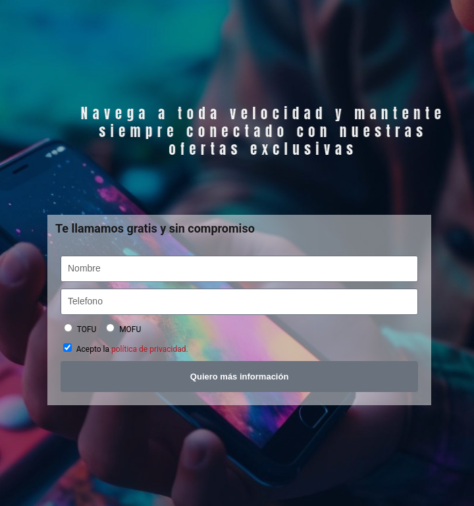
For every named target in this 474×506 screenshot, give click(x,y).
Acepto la (132, 349)
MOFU (130, 329)
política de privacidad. (149, 349)
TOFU (87, 329)
